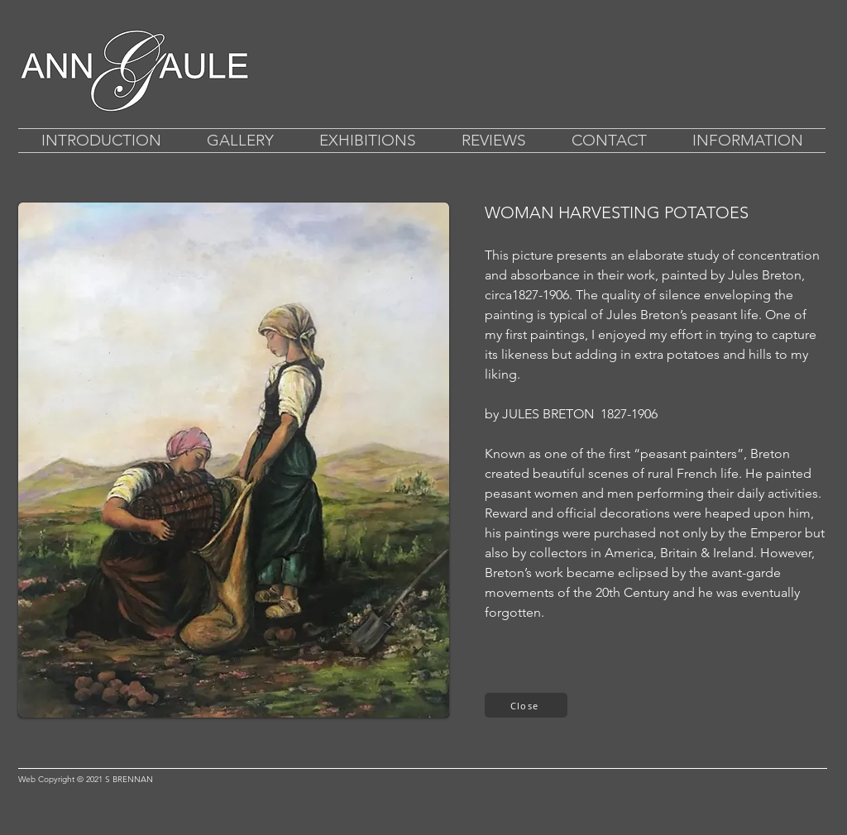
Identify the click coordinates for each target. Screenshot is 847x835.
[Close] (526, 705)
